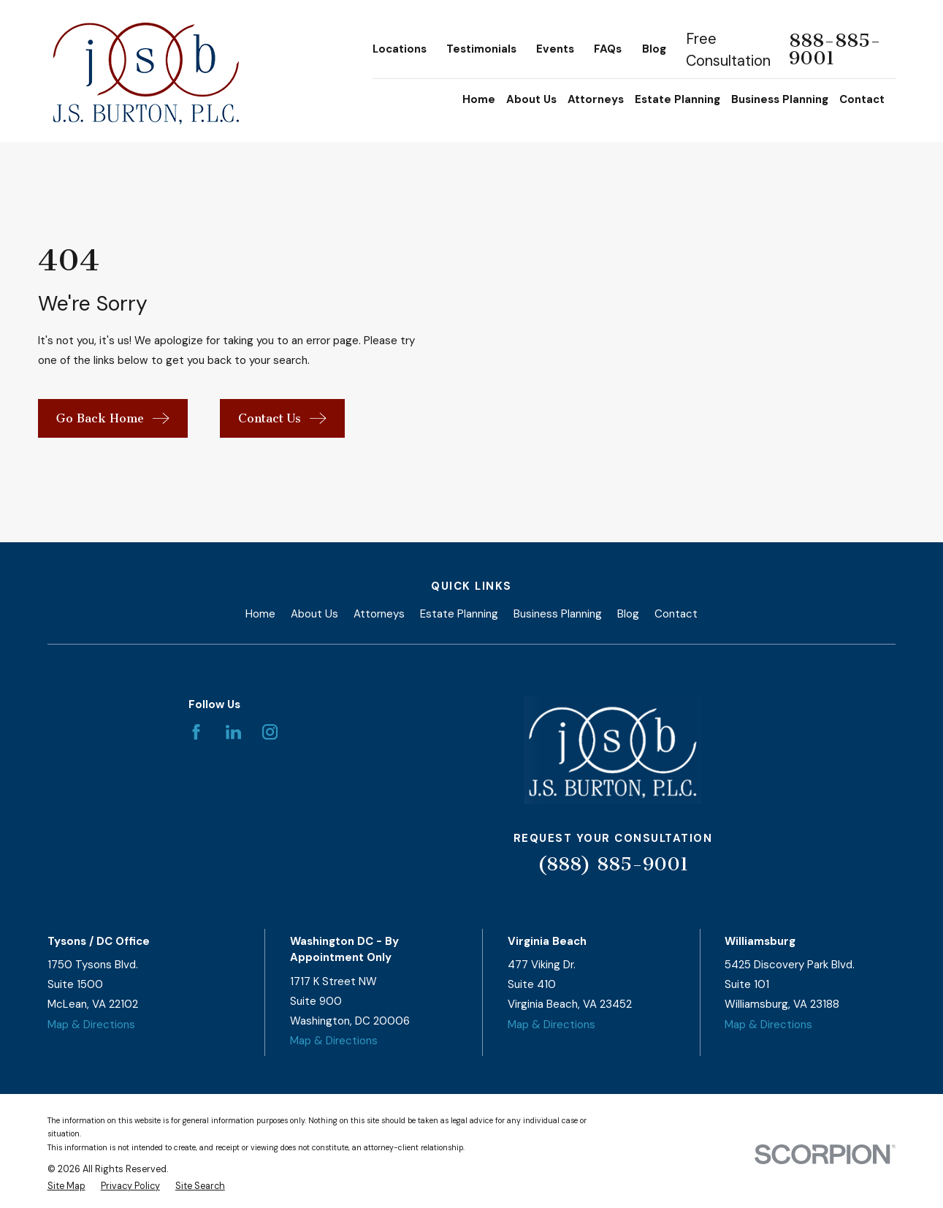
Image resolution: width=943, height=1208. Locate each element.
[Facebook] (196, 732)
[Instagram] (270, 732)
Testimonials (481, 49)
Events (555, 49)
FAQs (608, 49)
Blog (654, 49)
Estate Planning (459, 614)
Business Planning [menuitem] (779, 99)
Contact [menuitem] (862, 99)
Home (260, 614)
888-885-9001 (835, 49)
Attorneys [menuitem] (596, 99)
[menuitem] (66, 1186)
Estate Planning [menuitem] (677, 99)
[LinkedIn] (233, 732)
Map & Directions (91, 1024)
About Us (314, 614)
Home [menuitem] (478, 99)
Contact (676, 614)
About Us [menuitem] (531, 99)
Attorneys (379, 614)
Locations (400, 49)
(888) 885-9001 (613, 864)
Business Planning (558, 614)
